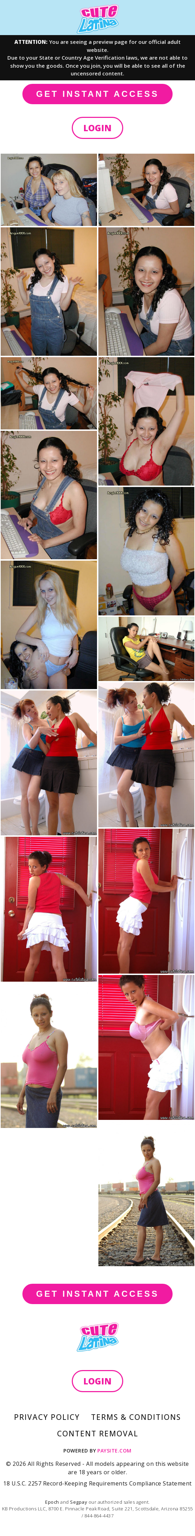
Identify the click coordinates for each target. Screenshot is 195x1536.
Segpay (79, 1502)
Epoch (52, 1502)
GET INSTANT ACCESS (97, 94)
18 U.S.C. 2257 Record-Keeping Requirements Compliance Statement (97, 1483)
